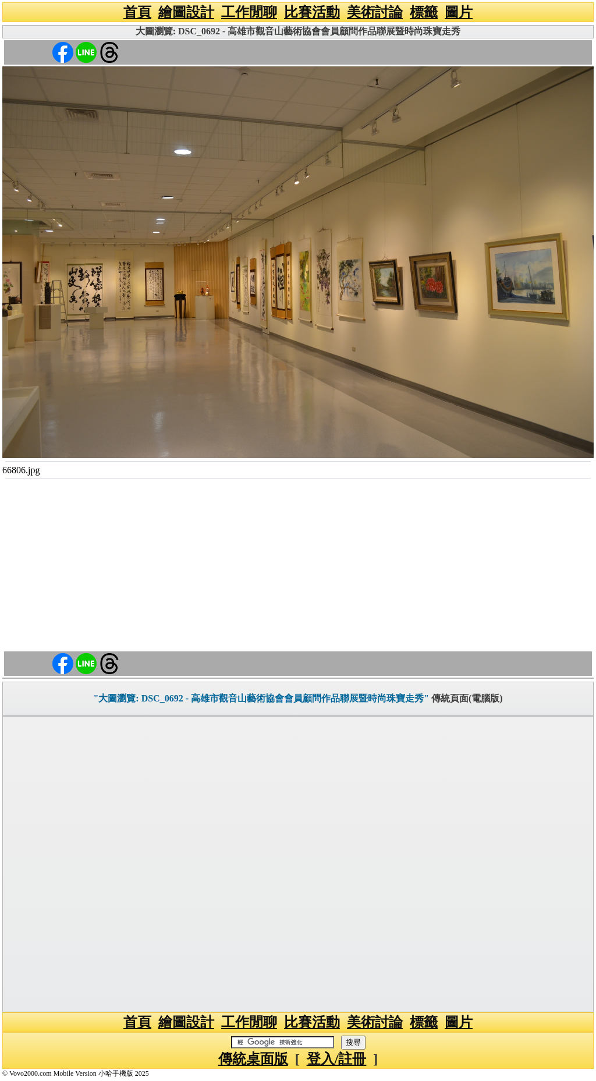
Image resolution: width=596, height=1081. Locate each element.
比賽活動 (312, 12)
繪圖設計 (186, 12)
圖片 (459, 12)
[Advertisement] (298, 566)
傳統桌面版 (253, 1058)
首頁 (137, 12)
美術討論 (375, 12)
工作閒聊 (249, 12)
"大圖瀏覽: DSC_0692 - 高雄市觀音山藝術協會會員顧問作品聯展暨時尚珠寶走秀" (260, 698)
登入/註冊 (337, 1058)
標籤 (424, 12)
